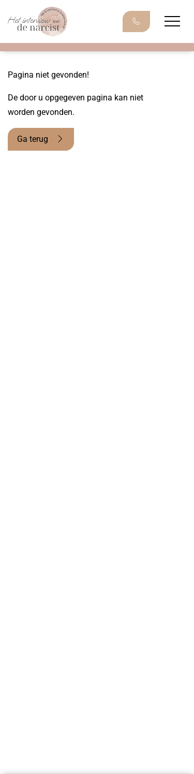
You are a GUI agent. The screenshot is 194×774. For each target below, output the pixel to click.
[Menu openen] (172, 21)
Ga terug (41, 139)
